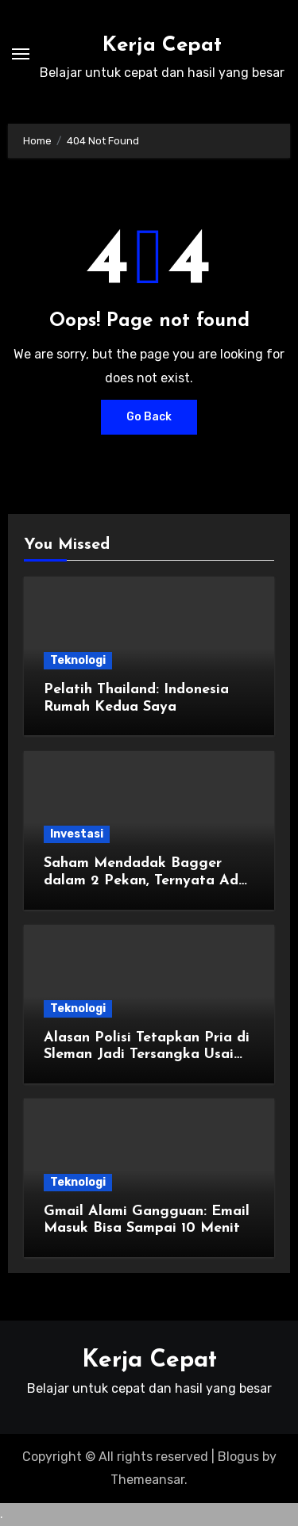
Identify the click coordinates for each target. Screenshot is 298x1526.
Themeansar (147, 1479)
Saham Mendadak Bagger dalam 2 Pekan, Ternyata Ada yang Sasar (145, 880)
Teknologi (78, 660)
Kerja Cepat (162, 45)
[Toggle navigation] (20, 53)
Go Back (149, 417)
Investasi (76, 834)
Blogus (238, 1456)
